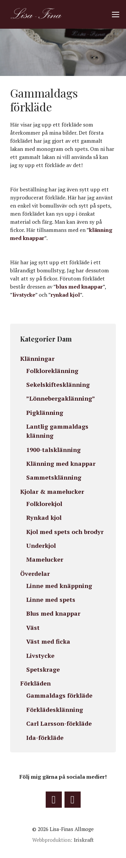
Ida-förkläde (45, 737)
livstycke (23, 294)
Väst (33, 627)
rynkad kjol (65, 294)
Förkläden (35, 683)
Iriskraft (84, 839)
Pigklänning (44, 412)
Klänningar (37, 358)
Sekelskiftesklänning (58, 384)
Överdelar (35, 573)
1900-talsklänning (53, 450)
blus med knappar (79, 286)
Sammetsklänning (53, 477)
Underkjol (41, 545)
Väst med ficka (48, 641)
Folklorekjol (44, 504)
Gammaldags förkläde (59, 695)
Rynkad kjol (43, 517)
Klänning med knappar (60, 463)
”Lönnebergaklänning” (60, 398)
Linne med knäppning (59, 586)
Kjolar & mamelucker (53, 491)
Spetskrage (43, 669)
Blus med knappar (53, 613)
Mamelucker (44, 559)
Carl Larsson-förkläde (59, 723)
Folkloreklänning (52, 371)
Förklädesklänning (54, 709)
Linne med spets (50, 599)
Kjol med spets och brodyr (64, 532)
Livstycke (40, 655)
